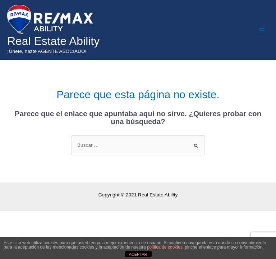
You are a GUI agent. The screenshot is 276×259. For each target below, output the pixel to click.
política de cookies (165, 247)
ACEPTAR (138, 254)
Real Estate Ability (53, 41)
